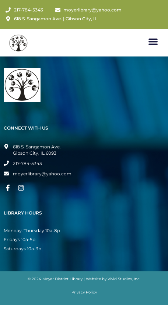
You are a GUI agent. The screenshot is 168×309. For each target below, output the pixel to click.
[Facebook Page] (9, 188)
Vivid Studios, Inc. (124, 279)
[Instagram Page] (22, 188)
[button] (153, 41)
